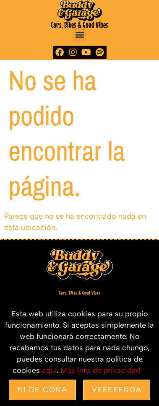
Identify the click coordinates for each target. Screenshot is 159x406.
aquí (49, 370)
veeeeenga (116, 389)
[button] (79, 34)
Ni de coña (43, 389)
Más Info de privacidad (100, 370)
